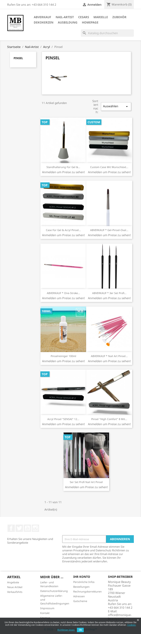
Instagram (35, 528)
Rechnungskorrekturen (87, 591)
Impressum (47, 608)
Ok (80, 630)
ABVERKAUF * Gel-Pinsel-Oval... (109, 230)
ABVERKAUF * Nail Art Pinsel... (109, 356)
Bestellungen (81, 586)
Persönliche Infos (84, 582)
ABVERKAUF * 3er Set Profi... (109, 293)
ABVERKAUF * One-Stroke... (63, 293)
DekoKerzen (43, 22)
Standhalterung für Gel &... (63, 167)
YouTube (27, 528)
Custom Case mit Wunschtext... (109, 167)
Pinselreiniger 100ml (63, 356)
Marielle (100, 17)
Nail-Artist (65, 17)
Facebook (11, 528)
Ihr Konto (81, 577)
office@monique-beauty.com (120, 617)
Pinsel (18, 58)
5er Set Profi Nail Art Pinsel (86, 482)
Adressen (79, 596)
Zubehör (119, 17)
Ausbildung (67, 22)
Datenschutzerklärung (54, 591)
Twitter (19, 528)
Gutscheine (80, 601)
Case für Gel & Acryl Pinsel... (63, 230)
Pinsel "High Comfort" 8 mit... (109, 419)
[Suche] (107, 33)
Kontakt (45, 613)
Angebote (13, 582)
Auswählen (116, 106)
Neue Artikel (14, 587)
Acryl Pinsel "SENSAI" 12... (63, 419)
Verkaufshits (14, 592)
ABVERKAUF (42, 17)
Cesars (83, 17)
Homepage (90, 22)
